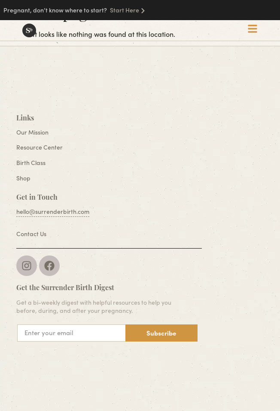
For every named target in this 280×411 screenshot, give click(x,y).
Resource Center (39, 147)
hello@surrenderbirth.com (52, 211)
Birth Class (31, 163)
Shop (23, 178)
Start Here (124, 10)
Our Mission (32, 132)
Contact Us (31, 234)
